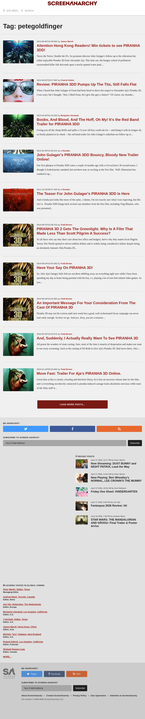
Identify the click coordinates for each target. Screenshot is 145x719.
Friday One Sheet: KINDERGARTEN (114, 491)
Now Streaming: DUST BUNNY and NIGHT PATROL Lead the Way (113, 465)
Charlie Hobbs (67, 80)
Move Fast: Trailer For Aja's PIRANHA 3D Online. (79, 373)
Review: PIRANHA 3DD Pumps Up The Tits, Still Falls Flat (86, 84)
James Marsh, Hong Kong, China (20, 627)
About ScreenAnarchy (31, 695)
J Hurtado (65, 151)
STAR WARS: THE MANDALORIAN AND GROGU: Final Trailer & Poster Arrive (114, 523)
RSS (76, 673)
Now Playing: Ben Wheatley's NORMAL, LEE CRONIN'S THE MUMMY (116, 479)
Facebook (54, 673)
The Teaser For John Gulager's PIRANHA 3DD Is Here (83, 194)
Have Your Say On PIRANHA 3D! (65, 268)
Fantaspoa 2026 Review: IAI (109, 505)
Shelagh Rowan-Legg (14, 649)
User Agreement (98, 695)
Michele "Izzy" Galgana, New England (22, 634)
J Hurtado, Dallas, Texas (15, 619)
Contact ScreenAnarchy (57, 695)
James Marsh (67, 41)
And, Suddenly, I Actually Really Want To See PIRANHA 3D (87, 338)
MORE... (7, 657)
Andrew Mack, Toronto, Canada (19, 597)
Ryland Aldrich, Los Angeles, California (23, 642)
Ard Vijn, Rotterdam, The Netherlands (22, 604)
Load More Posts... (72, 404)
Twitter (32, 673)
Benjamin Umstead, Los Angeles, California (25, 612)
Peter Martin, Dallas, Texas (16, 589)
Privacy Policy (79, 695)
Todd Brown (66, 225)
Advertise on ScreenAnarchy (123, 695)
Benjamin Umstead (70, 115)
